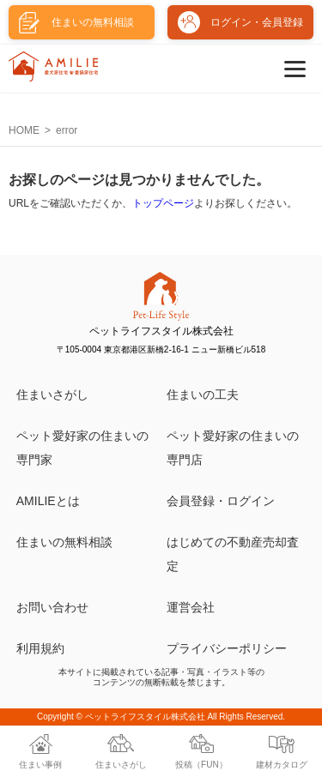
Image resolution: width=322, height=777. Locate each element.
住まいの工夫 (203, 394)
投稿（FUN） (201, 764)
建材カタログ (281, 764)
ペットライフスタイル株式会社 (145, 716)
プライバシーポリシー (227, 648)
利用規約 (40, 648)
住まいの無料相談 (64, 542)
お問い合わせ (52, 607)
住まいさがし (52, 394)
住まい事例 (40, 764)
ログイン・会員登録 (256, 22)
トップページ (163, 203)
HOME (24, 130)
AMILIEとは (48, 501)
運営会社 (191, 607)
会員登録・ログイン (221, 501)
